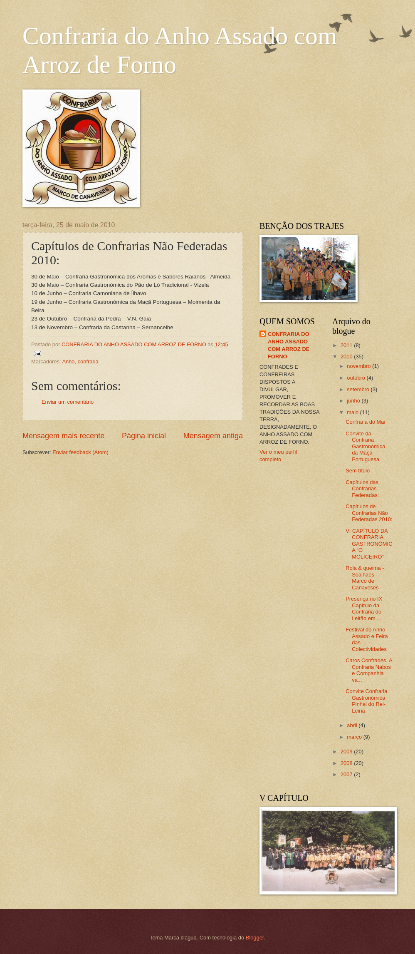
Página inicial (144, 436)
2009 (347, 751)
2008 (347, 763)
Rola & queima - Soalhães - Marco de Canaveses (365, 577)
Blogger (255, 937)
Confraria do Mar (366, 422)
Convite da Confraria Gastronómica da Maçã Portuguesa (365, 446)
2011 (347, 345)
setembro (359, 389)
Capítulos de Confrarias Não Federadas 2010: (369, 512)
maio (353, 412)
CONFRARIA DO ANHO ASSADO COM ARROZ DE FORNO (288, 345)
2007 (347, 774)
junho (354, 401)
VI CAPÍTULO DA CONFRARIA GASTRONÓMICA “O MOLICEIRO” (369, 544)
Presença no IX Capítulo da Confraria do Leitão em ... (364, 608)
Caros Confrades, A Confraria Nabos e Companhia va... (369, 670)
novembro (359, 366)
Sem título (358, 470)
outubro (356, 378)
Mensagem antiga (213, 436)
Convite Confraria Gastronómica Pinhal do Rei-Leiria (366, 700)
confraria (88, 361)
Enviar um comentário (68, 402)
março (355, 737)
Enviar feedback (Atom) (80, 452)
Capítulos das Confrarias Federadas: (362, 488)
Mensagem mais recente (63, 436)
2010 (347, 356)
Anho (68, 361)
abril (352, 725)
